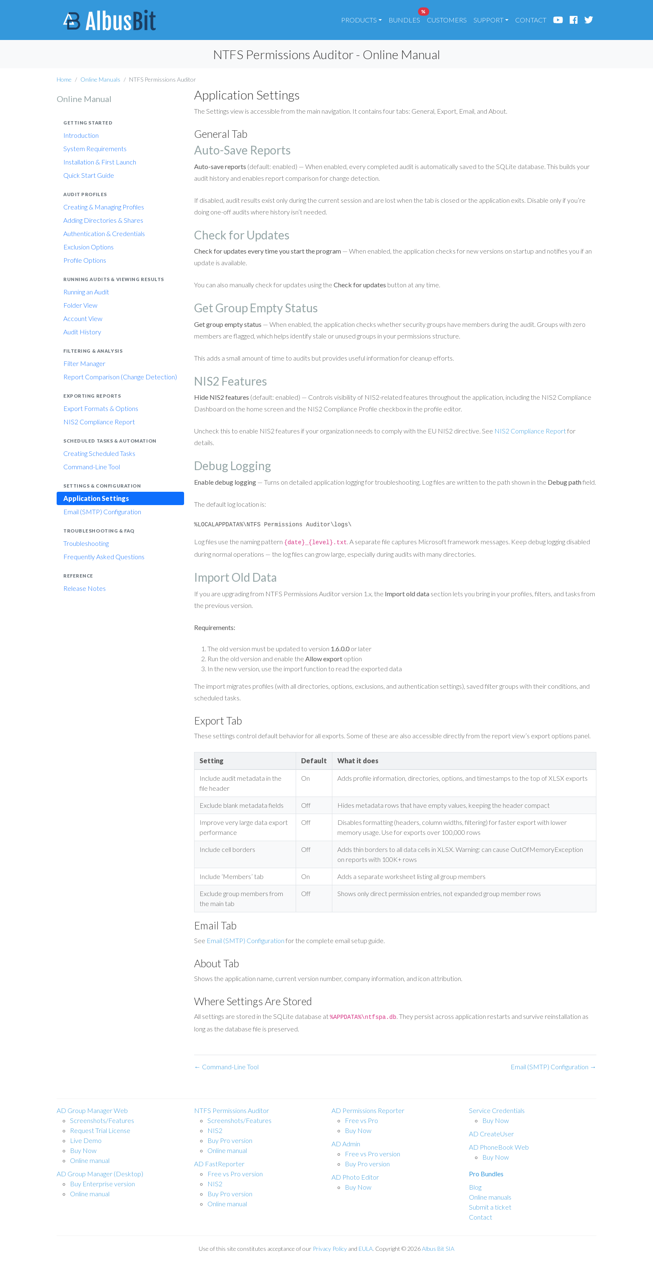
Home (64, 79)
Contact (480, 1217)
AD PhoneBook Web (499, 1147)
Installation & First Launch (99, 162)
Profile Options (84, 260)
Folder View (80, 305)
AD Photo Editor (355, 1177)
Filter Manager (84, 363)
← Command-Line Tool (226, 1067)
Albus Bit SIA (438, 1248)
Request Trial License (100, 1130)
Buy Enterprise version (102, 1184)
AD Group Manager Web (92, 1110)
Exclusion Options (88, 247)
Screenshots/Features (102, 1120)
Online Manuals (100, 79)
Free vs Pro (361, 1120)
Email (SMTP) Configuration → (553, 1067)
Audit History (82, 332)
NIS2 (214, 1130)
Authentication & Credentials (104, 233)
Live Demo (86, 1140)
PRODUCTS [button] (359, 20)
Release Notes (84, 588)
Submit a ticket (490, 1207)
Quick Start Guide (88, 175)
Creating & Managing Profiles (103, 207)
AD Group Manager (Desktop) (100, 1174)
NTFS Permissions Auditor (231, 1110)
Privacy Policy (330, 1248)
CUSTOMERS (447, 20)
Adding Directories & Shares (103, 220)
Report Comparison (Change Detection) (120, 377)
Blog (475, 1187)
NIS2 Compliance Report (99, 422)
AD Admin (345, 1144)
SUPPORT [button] (488, 20)
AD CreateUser (491, 1134)
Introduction (81, 135)
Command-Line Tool (91, 467)
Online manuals (490, 1197)
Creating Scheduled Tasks (99, 453)
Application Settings (96, 498)
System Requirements (95, 148)
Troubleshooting (86, 543)
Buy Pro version (229, 1140)
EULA (366, 1248)
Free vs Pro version (235, 1174)
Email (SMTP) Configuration (102, 511)
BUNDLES (406, 18)
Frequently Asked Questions (104, 556)
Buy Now (83, 1150)
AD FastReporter (219, 1164)
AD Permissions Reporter (367, 1110)
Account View (82, 318)
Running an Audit (86, 292)
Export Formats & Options (100, 408)
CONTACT (530, 20)
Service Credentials (497, 1110)
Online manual (90, 1160)
